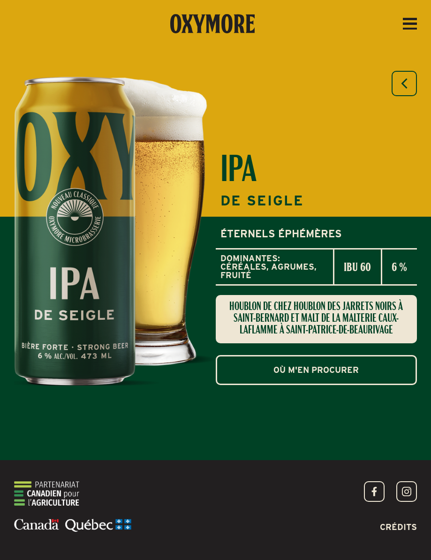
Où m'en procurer (316, 370)
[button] (410, 24)
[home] (212, 23)
